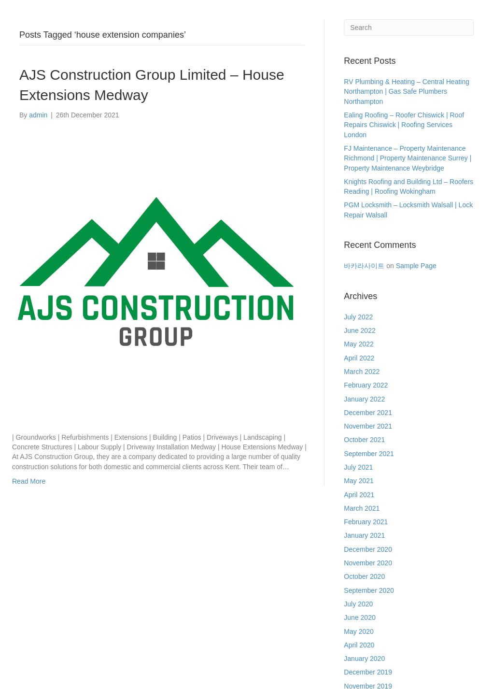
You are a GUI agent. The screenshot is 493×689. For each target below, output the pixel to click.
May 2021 (358, 481)
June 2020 (359, 617)
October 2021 (364, 440)
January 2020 (364, 658)
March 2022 (362, 371)
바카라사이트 (364, 266)
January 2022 (364, 399)
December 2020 (368, 549)
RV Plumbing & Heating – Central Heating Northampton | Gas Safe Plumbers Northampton (406, 91)
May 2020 (358, 631)
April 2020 (359, 645)
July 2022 (358, 317)
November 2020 (368, 563)
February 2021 (366, 522)
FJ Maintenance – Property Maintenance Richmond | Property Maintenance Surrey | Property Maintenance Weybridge (407, 158)
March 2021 (362, 508)
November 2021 (368, 426)
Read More (28, 481)
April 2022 (359, 358)
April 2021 (359, 495)
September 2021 (369, 454)
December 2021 (368, 412)
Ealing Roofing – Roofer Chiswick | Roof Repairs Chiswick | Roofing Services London (404, 125)
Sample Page (416, 266)
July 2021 (358, 467)
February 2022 (366, 385)
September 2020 (369, 590)
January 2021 (364, 535)
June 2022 (359, 330)
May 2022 (358, 344)
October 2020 (364, 576)
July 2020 (358, 604)
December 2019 (368, 672)
